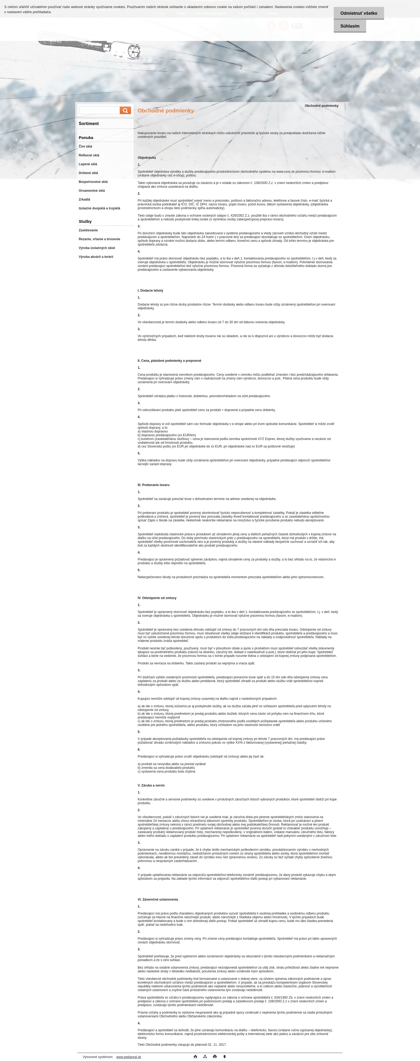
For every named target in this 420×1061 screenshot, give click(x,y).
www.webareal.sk (128, 1057)
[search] (124, 110)
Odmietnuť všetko (358, 13)
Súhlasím (349, 26)
